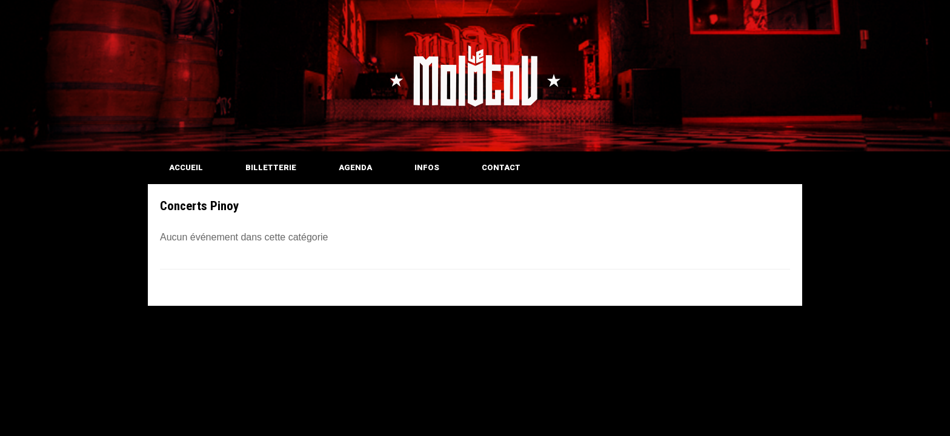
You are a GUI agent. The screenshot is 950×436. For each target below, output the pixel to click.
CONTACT (501, 167)
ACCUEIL (186, 167)
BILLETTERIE (270, 167)
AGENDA (355, 167)
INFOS (426, 167)
